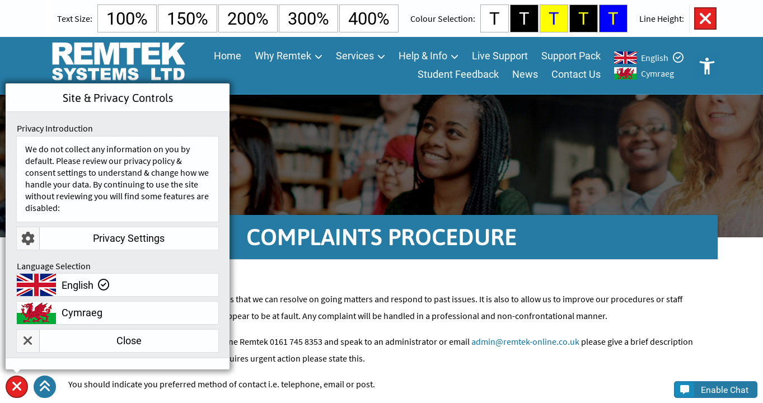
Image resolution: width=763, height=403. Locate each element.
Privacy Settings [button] (91, 238)
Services (355, 56)
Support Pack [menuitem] (571, 56)
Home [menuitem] (227, 56)
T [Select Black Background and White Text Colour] (524, 18)
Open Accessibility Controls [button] (706, 65)
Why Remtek (283, 56)
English (654, 57)
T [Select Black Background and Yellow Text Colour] (583, 18)
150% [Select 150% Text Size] (187, 18)
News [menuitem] (525, 74)
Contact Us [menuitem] (576, 74)
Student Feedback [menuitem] (458, 74)
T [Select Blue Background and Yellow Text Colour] (613, 18)
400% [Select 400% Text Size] (369, 18)
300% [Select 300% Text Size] (308, 18)
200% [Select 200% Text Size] (248, 18)
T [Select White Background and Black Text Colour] (494, 18)
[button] (45, 387)
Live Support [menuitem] (500, 56)
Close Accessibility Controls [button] (705, 18)
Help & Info (423, 56)
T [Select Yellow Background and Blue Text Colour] (554, 18)
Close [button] (79, 341)
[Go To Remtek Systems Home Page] (118, 65)
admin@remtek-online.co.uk (525, 341)
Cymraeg (657, 73)
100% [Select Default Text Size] (127, 18)
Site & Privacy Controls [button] (17, 397)
